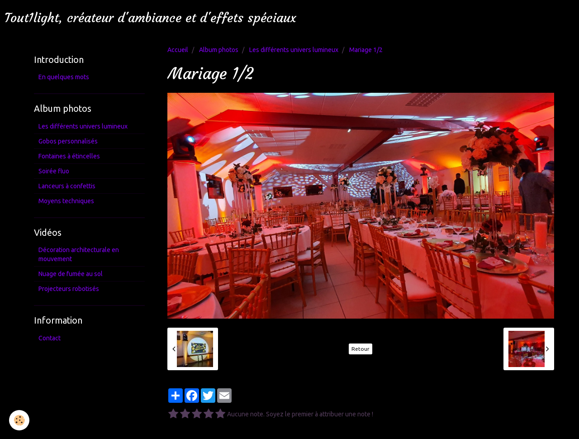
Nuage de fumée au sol (70, 273)
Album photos (218, 49)
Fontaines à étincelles (69, 156)
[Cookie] (19, 420)
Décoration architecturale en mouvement (78, 254)
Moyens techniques (66, 201)
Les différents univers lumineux (293, 49)
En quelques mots (63, 77)
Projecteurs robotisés (68, 288)
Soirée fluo (53, 171)
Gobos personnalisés (68, 141)
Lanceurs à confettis (66, 186)
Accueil (177, 49)
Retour (360, 349)
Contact (49, 338)
